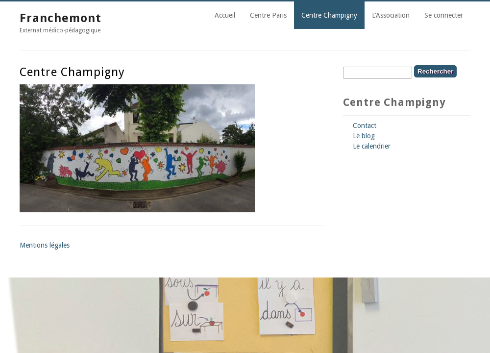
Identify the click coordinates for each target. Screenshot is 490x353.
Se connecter (443, 15)
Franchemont (60, 18)
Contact (364, 125)
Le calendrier (372, 146)
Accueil (225, 15)
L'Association (391, 15)
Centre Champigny (329, 15)
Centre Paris (268, 15)
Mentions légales (45, 245)
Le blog (364, 136)
